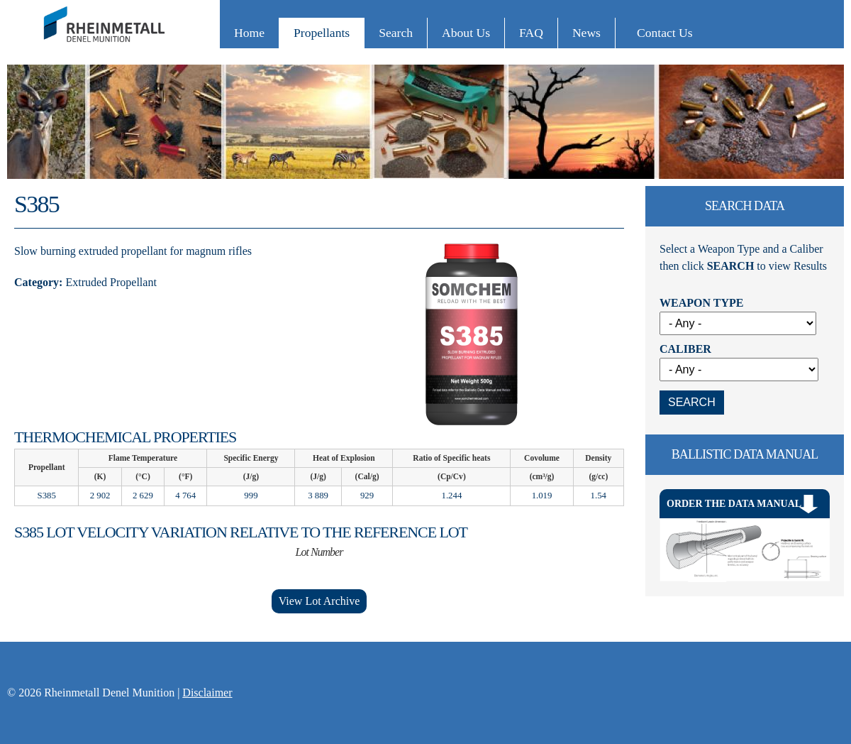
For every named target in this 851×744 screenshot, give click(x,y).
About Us (466, 33)
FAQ (531, 33)
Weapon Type (701, 303)
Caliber (685, 349)
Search (396, 33)
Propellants (322, 33)
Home (249, 33)
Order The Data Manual (734, 503)
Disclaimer (207, 692)
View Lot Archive (319, 601)
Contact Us (665, 33)
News (586, 33)
